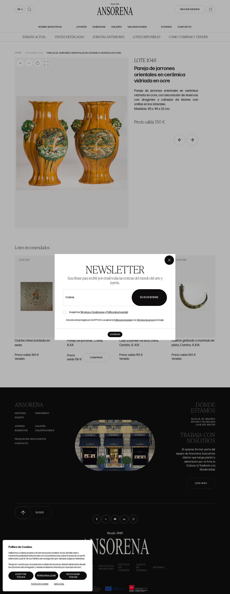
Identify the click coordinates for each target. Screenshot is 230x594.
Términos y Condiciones (92, 312)
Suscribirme (149, 297)
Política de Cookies (39, 584)
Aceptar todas (20, 576)
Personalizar (46, 575)
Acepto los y (98, 312)
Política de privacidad (117, 312)
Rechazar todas (73, 576)
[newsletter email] (107, 297)
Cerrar (115, 334)
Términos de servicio (146, 320)
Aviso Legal (59, 584)
